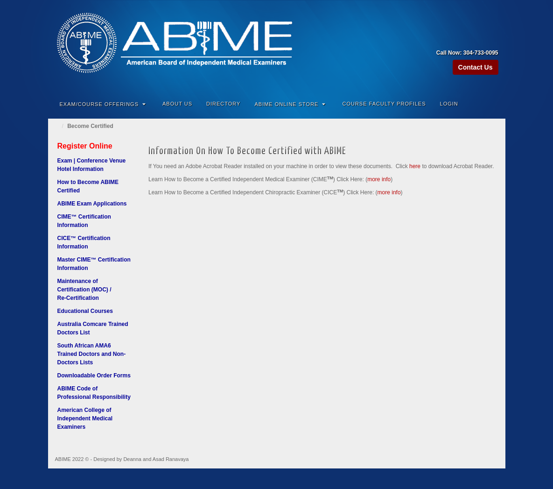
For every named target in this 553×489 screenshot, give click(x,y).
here (414, 166)
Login (449, 103)
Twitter (492, 39)
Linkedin (479, 39)
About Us (177, 103)
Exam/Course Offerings (103, 104)
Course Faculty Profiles (384, 103)
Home (57, 126)
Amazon (454, 39)
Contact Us (475, 67)
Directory (223, 103)
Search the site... (492, 104)
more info (379, 179)
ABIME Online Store (290, 104)
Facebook (467, 39)
